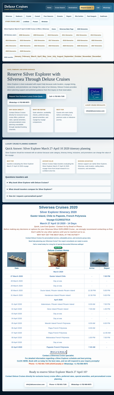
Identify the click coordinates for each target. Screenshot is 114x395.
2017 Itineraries (54, 40)
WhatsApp (106, 7)
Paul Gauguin (91, 16)
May (44, 56)
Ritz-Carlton (79, 16)
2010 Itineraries (53, 35)
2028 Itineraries (11, 51)
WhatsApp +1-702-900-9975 (19, 102)
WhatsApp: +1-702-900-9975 (76, 364)
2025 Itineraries (68, 46)
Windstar (45, 21)
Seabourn (19, 16)
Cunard (37, 16)
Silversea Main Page (66, 29)
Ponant (35, 21)
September (69, 56)
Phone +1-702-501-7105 (57, 384)
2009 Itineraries (38, 35)
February (26, 56)
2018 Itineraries (68, 40)
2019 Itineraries (82, 40)
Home (49, 7)
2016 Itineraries (39, 40)
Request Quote (86, 7)
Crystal (28, 16)
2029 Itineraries (25, 51)
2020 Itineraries (82, 29)
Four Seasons (48, 16)
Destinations (73, 7)
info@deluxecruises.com (95, 111)
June (49, 56)
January (17, 56)
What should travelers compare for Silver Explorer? (30, 189)
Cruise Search (60, 7)
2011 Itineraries (67, 35)
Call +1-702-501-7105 (56, 96)
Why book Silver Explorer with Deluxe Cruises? (29, 183)
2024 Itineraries (54, 46)
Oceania (60, 16)
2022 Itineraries (25, 46)
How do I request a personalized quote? (25, 196)
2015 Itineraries (25, 40)
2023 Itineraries (39, 46)
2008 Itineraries (24, 35)
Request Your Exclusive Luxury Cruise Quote (26, 96)
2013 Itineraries (96, 35)
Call (98, 7)
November (87, 56)
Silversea (9, 16)
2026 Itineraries (82, 46)
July (54, 56)
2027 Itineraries (96, 46)
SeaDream (103, 16)
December (96, 56)
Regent (68, 16)
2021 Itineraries (11, 46)
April (39, 56)
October (78, 56)
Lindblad (26, 21)
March (33, 56)
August (60, 56)
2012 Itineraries (81, 35)
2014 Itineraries (11, 40)
